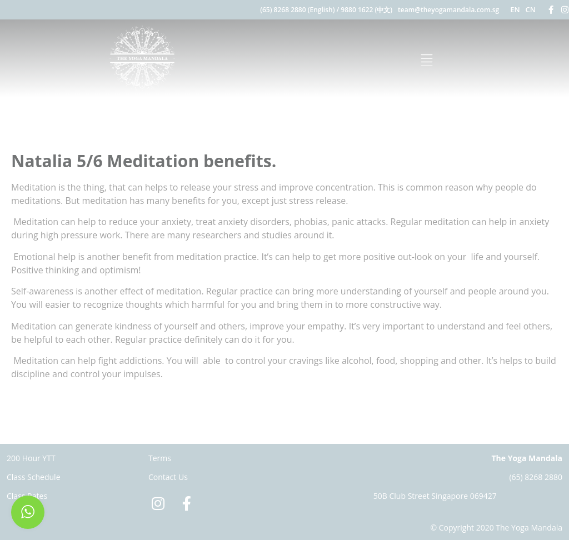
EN (515, 9)
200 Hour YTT (31, 458)
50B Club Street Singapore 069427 (435, 496)
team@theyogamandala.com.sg (448, 9)
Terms (159, 458)
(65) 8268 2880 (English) (297, 9)
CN (531, 9)
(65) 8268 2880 (535, 477)
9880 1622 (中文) (366, 9)
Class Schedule (34, 477)
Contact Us (168, 477)
